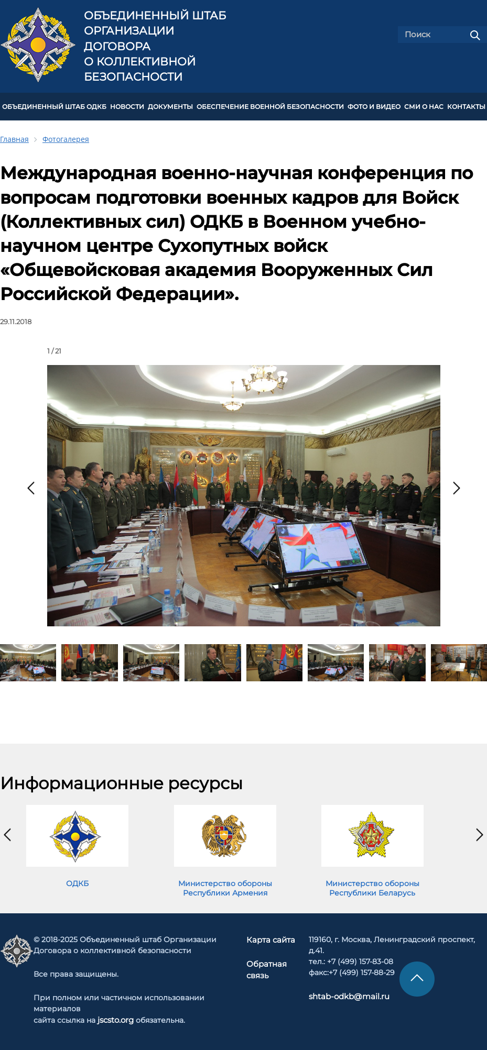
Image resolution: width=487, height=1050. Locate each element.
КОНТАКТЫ (466, 106)
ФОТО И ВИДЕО (374, 106)
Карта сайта (271, 938)
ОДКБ (77, 881)
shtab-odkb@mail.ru (344, 994)
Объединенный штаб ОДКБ (54, 106)
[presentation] (31, 486)
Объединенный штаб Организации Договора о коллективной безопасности (155, 46)
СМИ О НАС (423, 106)
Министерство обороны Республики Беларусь (372, 886)
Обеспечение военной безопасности (270, 106)
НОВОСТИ (127, 106)
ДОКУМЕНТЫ (170, 106)
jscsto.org (116, 1018)
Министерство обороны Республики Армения (225, 886)
